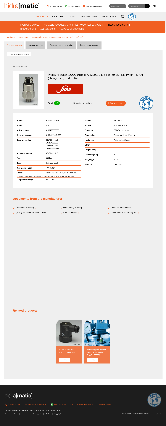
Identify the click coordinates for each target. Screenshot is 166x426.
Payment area (89, 16)
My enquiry (109, 16)
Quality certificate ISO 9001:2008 (31, 212)
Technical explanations (121, 208)
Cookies (48, 414)
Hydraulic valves (29, 25)
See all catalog (21, 66)
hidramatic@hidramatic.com (94, 6)
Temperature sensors (71, 29)
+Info (64, 360)
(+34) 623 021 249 (74, 6)
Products (42, 16)
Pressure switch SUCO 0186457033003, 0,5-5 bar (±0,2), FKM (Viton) (57, 37)
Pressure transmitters (89, 45)
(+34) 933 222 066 (56, 6)
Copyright (57, 414)
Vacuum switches (36, 45)
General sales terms (11, 414)
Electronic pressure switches (61, 45)
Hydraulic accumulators (57, 25)
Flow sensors (28, 29)
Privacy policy (37, 414)
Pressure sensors (117, 25)
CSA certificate (70, 212)
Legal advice (25, 414)
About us (57, 16)
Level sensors (48, 29)
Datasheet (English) (25, 208)
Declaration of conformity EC (124, 212)
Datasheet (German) (72, 208)
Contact (72, 16)
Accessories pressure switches (19, 54)
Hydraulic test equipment (88, 25)
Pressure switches (14, 45)
